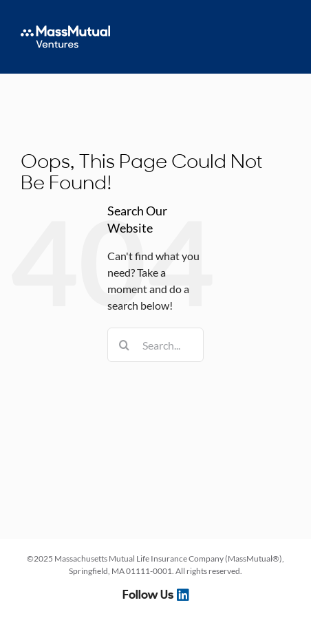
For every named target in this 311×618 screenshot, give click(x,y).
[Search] (124, 345)
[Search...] (155, 345)
